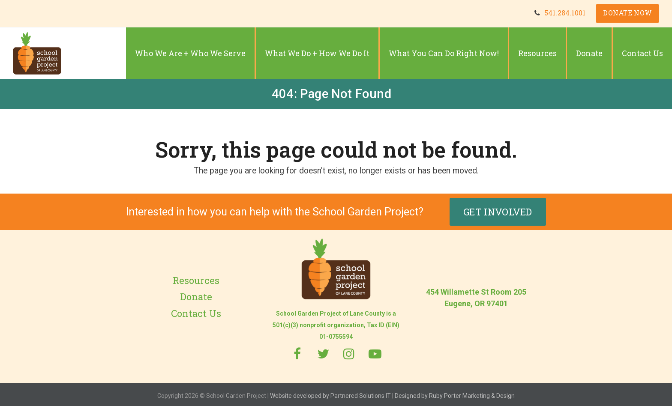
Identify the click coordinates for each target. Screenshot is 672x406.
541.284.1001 (563, 13)
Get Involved (498, 209)
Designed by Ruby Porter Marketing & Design (455, 393)
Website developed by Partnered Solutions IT (330, 393)
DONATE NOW (627, 13)
